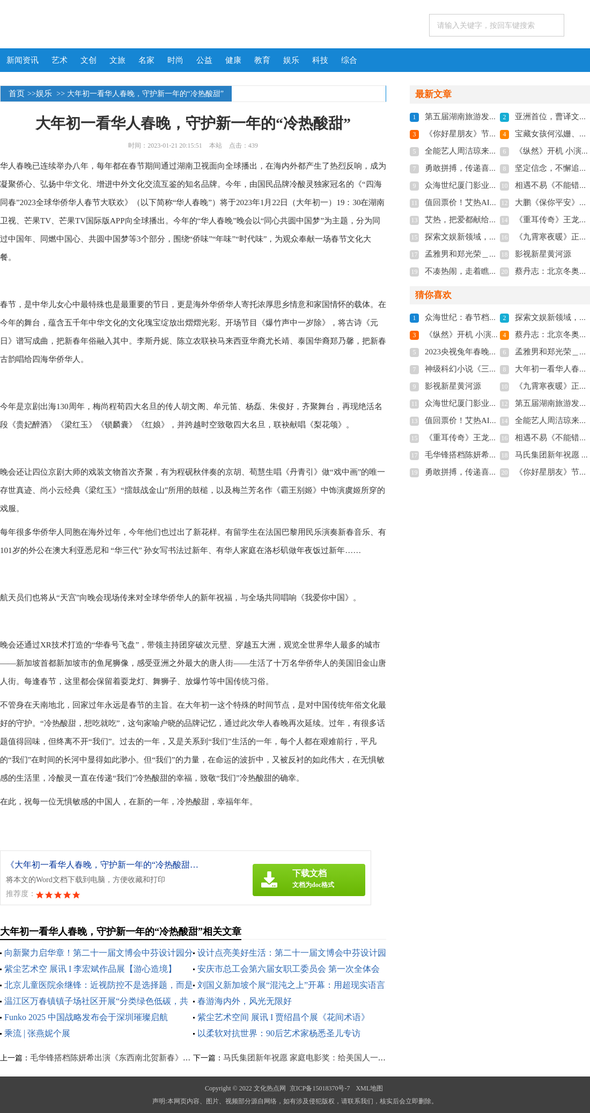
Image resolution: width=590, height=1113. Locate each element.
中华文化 (72, 184)
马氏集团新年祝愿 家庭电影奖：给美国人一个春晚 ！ (317, 1057)
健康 (233, 60)
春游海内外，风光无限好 (244, 1001)
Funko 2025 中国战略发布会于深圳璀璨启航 (86, 1017)
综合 (349, 60)
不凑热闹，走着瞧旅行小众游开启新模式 (497, 271)
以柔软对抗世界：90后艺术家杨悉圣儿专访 (278, 1033)
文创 (88, 60)
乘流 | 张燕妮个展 (37, 1033)
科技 (320, 60)
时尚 (175, 60)
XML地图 (369, 1088)
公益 (204, 60)
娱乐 (291, 60)
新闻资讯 (22, 60)
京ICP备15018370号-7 (320, 1088)
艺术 (59, 60)
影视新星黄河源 (543, 254)
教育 (262, 60)
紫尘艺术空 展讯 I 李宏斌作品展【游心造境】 (90, 968)
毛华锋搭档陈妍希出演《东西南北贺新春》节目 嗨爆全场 (131, 1057)
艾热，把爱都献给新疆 (465, 219)
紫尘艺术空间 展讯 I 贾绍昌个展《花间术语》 (283, 1017)
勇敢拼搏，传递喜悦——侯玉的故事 (489, 168)
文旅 (117, 60)
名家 (146, 60)
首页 (17, 93)
